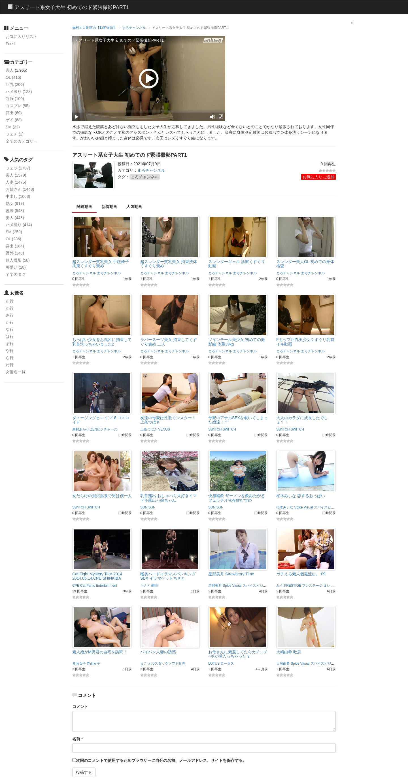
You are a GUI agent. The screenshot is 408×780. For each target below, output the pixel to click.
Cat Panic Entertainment (98, 586)
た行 (10, 322)
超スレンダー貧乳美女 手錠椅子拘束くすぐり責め (100, 263)
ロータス (227, 663)
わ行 (10, 365)
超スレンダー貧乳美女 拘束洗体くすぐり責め (168, 263)
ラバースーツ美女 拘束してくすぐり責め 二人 (168, 341)
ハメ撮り (19, 91)
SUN (143, 507)
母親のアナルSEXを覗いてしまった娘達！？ (238, 420)
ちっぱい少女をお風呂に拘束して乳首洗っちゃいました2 (102, 341)
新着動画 (109, 206)
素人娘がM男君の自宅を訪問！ (99, 652)
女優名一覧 (16, 372)
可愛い (16, 267)
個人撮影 (18, 260)
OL (13, 77)
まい (327, 586)
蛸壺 (154, 586)
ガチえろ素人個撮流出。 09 (300, 574)
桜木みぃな (284, 507)
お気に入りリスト (21, 36)
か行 (10, 308)
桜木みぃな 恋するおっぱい (300, 495)
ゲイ (14, 120)
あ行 (10, 301)
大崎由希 (283, 663)
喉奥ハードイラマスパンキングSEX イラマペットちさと (168, 576)
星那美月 (215, 586)
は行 (10, 336)
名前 (77, 739)
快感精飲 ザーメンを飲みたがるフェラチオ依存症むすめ (236, 497)
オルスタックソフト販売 (166, 663)
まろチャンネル (134, 28)
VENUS (164, 429)
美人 (15, 217)
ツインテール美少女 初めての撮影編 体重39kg (236, 341)
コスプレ (18, 105)
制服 (15, 98)
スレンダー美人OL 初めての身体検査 (305, 263)
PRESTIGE (292, 586)
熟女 (15, 203)
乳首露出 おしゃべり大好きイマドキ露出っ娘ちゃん (168, 497)
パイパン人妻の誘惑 (158, 652)
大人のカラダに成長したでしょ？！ (302, 420)
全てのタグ (16, 274)
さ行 (10, 315)
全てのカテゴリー (21, 141)
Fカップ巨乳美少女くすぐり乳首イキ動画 (305, 341)
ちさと (145, 586)
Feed (10, 43)
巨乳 (15, 84)
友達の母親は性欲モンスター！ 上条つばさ (168, 420)
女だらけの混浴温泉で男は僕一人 (102, 495)
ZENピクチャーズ (103, 429)
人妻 (16, 182)
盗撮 (15, 210)
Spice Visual (303, 507)
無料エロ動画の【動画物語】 (94, 28)
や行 (10, 350)
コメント (80, 706)
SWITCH (215, 429)
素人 (10, 70)
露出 (14, 113)
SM (13, 127)
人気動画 (134, 206)
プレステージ (312, 586)
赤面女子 (79, 663)
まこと (336, 586)
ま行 (10, 343)
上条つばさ (148, 429)
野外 (15, 253)
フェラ (18, 168)
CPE (75, 586)
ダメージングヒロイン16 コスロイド (100, 420)
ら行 (10, 357)
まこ (143, 663)
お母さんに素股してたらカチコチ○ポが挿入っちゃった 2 (238, 654)
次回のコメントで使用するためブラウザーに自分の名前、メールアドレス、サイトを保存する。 (161, 760)
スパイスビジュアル (329, 507)
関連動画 (84, 206)
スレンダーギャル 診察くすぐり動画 (236, 263)
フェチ (15, 134)
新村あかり (80, 429)
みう (279, 586)
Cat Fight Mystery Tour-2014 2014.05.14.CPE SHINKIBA (97, 576)
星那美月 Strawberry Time (231, 574)
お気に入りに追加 (318, 177)
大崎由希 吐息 (288, 652)
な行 (10, 329)
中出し (18, 196)
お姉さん (20, 189)
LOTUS (214, 663)
